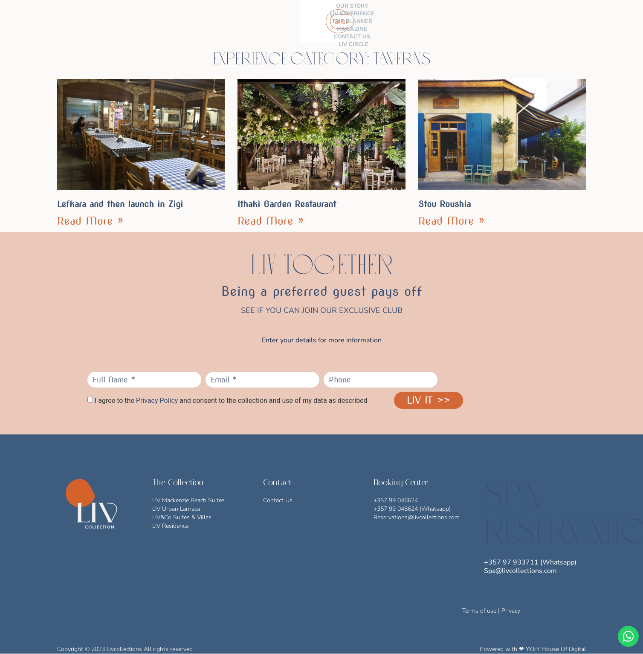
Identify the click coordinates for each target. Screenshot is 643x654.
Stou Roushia (444, 204)
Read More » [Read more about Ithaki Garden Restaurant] (271, 220)
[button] (581, 21)
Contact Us (278, 500)
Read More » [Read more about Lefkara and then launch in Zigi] (90, 220)
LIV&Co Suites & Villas (181, 517)
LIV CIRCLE (251, 25)
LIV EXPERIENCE (236, 17)
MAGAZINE (327, 17)
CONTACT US (367, 17)
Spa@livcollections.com (520, 571)
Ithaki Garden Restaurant (287, 204)
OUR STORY (192, 17)
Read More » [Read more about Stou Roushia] (451, 220)
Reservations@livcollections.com (417, 517)
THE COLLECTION (140, 17)
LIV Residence (170, 526)
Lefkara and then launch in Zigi (120, 204)
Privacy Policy (157, 400)
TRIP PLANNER (285, 17)
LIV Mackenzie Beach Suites (188, 500)
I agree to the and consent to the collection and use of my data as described (231, 400)
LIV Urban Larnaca (176, 509)
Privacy (510, 611)
